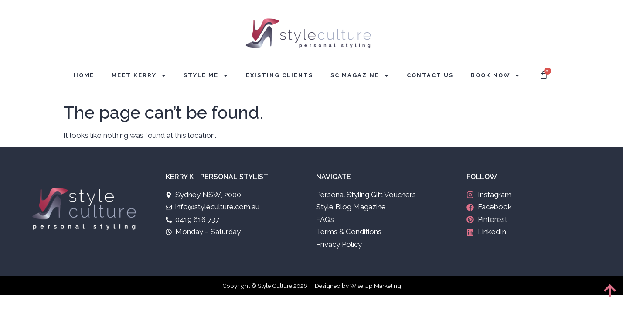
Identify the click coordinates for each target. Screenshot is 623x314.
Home (84, 75)
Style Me (206, 75)
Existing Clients (279, 75)
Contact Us (430, 75)
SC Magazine (359, 75)
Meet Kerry (139, 75)
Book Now (495, 75)
